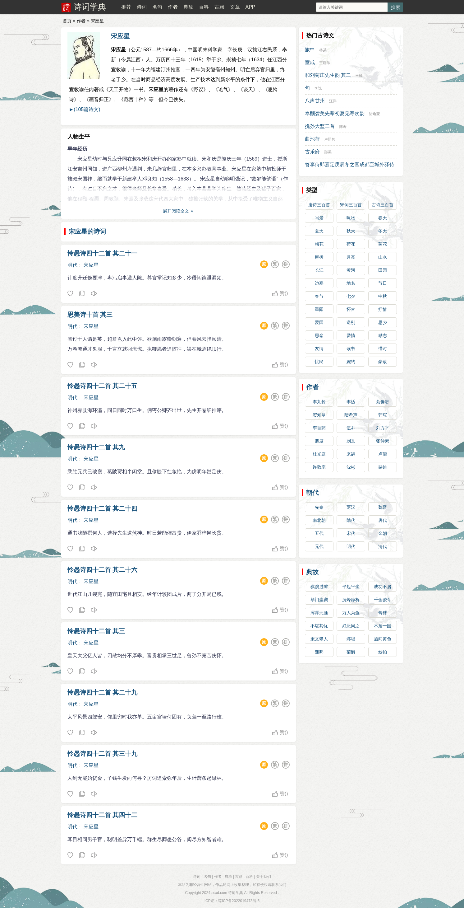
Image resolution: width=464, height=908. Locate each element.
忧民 (319, 361)
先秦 (319, 507)
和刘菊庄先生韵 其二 (328, 75)
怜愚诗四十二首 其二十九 (102, 692)
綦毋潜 (382, 401)
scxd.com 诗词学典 (227, 893)
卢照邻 (329, 139)
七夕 (351, 296)
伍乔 (351, 427)
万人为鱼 (351, 612)
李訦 (318, 88)
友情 (319, 348)
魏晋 (382, 507)
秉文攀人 (319, 638)
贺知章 (319, 414)
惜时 (382, 348)
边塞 (319, 283)
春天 (382, 217)
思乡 (382, 322)
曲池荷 (312, 139)
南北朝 (319, 520)
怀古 (351, 309)
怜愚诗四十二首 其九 (96, 447)
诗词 (142, 7)
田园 (382, 270)
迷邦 (319, 651)
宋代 (351, 533)
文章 (235, 7)
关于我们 (263, 876)
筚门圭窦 (319, 599)
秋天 (351, 230)
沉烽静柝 (351, 599)
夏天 (319, 230)
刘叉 (351, 440)
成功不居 (382, 586)
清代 (382, 546)
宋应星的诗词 (87, 231)
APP (250, 7)
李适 (351, 401)
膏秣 (382, 612)
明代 (72, 265)
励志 (382, 335)
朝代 (312, 492)
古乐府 (312, 151)
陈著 (343, 126)
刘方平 (382, 427)
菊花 (382, 243)
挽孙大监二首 (320, 126)
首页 (67, 20)
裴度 (319, 440)
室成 (310, 62)
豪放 (382, 361)
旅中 (310, 49)
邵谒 (328, 152)
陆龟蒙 (374, 114)
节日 (382, 283)
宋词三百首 (351, 204)
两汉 (351, 507)
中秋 (382, 296)
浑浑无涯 (319, 612)
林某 (323, 50)
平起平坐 (351, 586)
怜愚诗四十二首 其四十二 (102, 815)
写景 (319, 217)
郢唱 (351, 638)
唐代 (382, 520)
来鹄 (351, 454)
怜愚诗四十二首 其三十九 (102, 753)
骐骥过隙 (319, 586)
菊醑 (351, 651)
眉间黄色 (382, 638)
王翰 (359, 75)
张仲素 (382, 440)
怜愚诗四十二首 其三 (96, 631)
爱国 (319, 322)
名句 (157, 7)
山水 (382, 257)
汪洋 (333, 101)
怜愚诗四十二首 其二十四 (102, 508)
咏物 (351, 217)
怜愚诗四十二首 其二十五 (102, 385)
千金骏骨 (382, 599)
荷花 (351, 243)
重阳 (319, 309)
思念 (319, 335)
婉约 (351, 361)
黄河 (351, 270)
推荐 (126, 7)
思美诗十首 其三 (90, 314)
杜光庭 (319, 454)
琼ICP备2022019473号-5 (239, 901)
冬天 (382, 230)
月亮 (351, 257)
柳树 (319, 257)
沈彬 (351, 467)
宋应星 (120, 36)
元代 (319, 546)
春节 (319, 296)
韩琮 (382, 414)
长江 (319, 270)
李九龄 (319, 401)
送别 (351, 322)
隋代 (351, 520)
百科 (204, 7)
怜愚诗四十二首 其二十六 (102, 569)
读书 (351, 348)
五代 (319, 533)
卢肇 (382, 454)
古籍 (219, 7)
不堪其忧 (319, 625)
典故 (188, 7)
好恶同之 (351, 625)
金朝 (382, 533)
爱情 (351, 335)
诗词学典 (90, 7)
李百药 (319, 427)
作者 (173, 7)
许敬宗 (319, 467)
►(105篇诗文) (84, 109)
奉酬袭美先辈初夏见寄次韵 (335, 113)
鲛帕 (382, 651)
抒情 (382, 309)
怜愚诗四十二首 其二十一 (102, 253)
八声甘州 (315, 100)
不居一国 (382, 625)
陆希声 (350, 414)
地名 (351, 283)
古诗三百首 (382, 204)
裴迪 (382, 467)
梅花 (319, 243)
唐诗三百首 (319, 204)
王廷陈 (324, 63)
